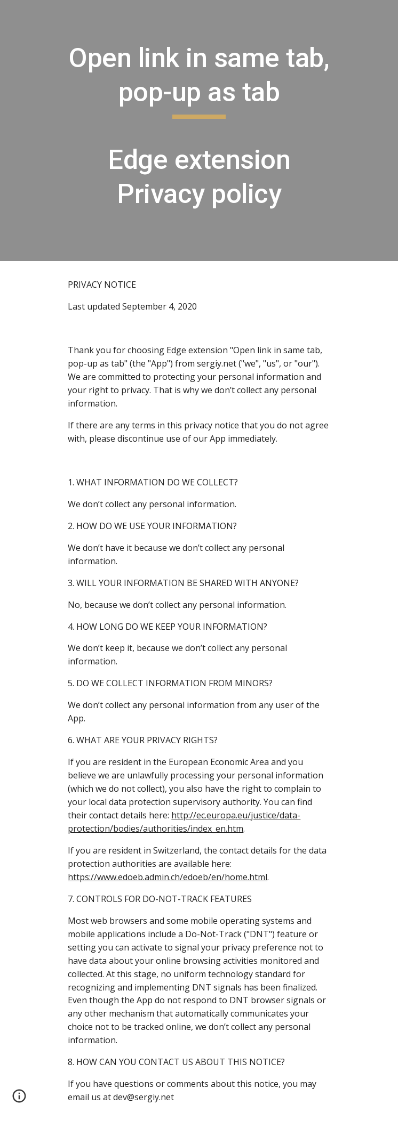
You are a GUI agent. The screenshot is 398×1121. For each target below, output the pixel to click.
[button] (19, 1099)
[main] (198, 130)
